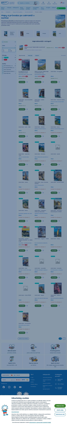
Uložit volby (60, 410)
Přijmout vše (60, 406)
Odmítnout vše (60, 414)
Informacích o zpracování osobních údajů (40, 422)
